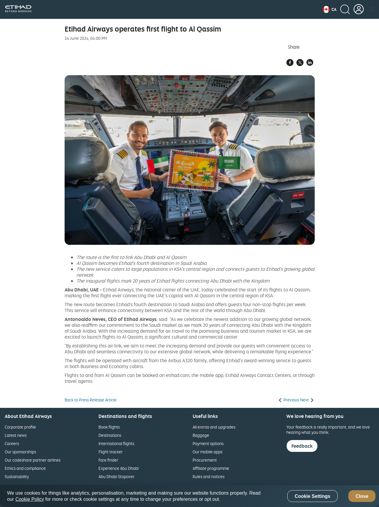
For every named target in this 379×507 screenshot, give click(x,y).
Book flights (109, 427)
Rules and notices (208, 476)
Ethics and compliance (25, 468)
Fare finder (108, 460)
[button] (330, 9)
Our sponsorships (20, 452)
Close (361, 496)
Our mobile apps (207, 452)
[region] (189, 496)
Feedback (302, 446)
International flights (116, 443)
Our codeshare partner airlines (32, 460)
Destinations (110, 435)
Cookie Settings (312, 496)
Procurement (205, 460)
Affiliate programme (211, 468)
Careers (12, 443)
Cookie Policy (29, 499)
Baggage (201, 435)
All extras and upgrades (214, 427)
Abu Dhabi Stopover (116, 476)
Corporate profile (20, 427)
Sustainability (17, 476)
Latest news (16, 435)
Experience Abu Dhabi (119, 468)
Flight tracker (111, 452)
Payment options (208, 443)
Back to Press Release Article (91, 400)
